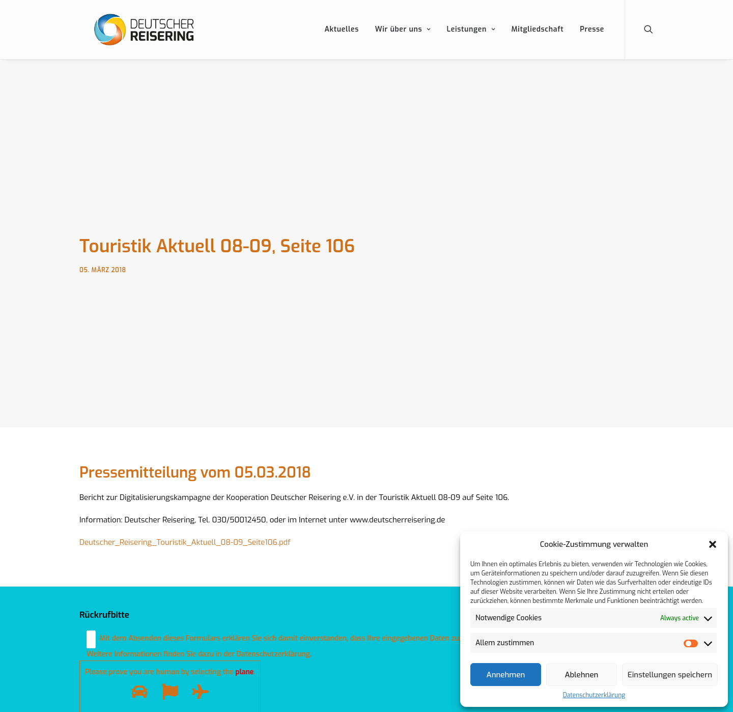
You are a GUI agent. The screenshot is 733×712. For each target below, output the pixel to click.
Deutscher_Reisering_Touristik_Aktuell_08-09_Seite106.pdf (185, 539)
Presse (592, 40)
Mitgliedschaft (537, 40)
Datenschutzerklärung (594, 695)
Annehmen (506, 675)
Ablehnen (581, 675)
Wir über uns (403, 40)
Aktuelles (341, 40)
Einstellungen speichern (670, 675)
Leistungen (471, 40)
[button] (713, 544)
